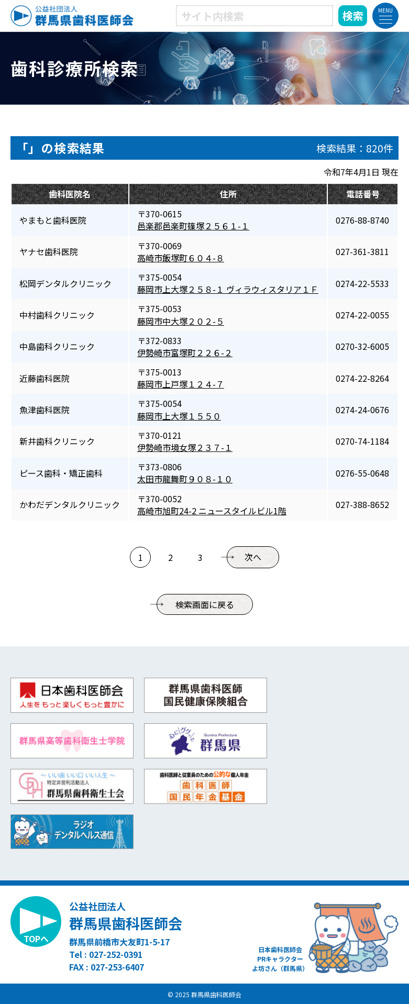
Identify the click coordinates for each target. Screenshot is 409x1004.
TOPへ (36, 938)
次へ (253, 557)
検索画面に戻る (204, 604)
